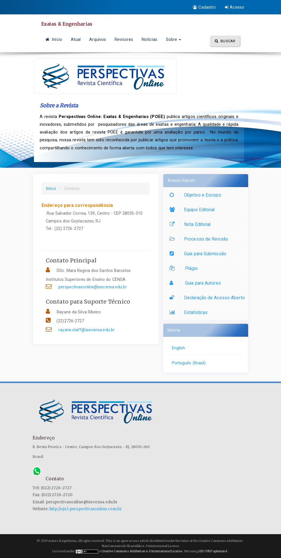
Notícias (149, 39)
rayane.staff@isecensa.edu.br (86, 329)
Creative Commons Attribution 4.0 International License (141, 551)
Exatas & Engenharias (66, 24)
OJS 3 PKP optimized (212, 551)
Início (53, 39)
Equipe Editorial (193, 209)
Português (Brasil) (189, 363)
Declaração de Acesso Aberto (208, 297)
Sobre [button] (173, 39)
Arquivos (97, 39)
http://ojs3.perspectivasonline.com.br (86, 508)
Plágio (185, 268)
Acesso (234, 7)
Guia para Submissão (199, 253)
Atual (76, 39)
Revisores (124, 39)
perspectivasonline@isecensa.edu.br (92, 287)
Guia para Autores (196, 283)
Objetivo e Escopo (196, 195)
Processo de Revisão (200, 239)
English (178, 348)
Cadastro (204, 7)
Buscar (225, 41)
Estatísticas (190, 312)
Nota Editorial (191, 224)
